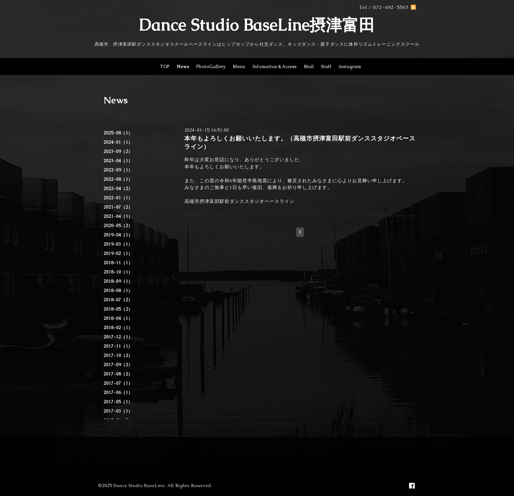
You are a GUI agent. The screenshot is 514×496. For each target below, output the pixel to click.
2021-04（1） (118, 216)
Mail (309, 67)
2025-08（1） (118, 133)
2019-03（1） (118, 244)
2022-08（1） (118, 179)
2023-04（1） (118, 161)
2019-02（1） (118, 253)
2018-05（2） (118, 309)
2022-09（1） (118, 170)
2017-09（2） (118, 365)
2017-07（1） (118, 383)
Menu (239, 67)
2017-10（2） (118, 355)
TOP (165, 67)
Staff (326, 67)
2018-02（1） (118, 328)
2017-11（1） (118, 346)
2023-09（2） (118, 151)
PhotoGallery (211, 67)
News (183, 67)
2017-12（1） (118, 337)
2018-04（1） (118, 318)
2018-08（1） (118, 290)
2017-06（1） (118, 392)
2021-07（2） (118, 207)
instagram (350, 67)
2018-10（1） (118, 272)
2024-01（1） (118, 142)
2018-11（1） (118, 263)
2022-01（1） (118, 198)
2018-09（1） (118, 281)
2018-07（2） (118, 300)
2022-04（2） (118, 188)
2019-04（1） (118, 235)
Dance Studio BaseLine (139, 486)
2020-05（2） (118, 226)
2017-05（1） (118, 402)
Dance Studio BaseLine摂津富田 (257, 25)
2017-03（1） (118, 411)
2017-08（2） (118, 374)
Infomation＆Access (274, 67)
